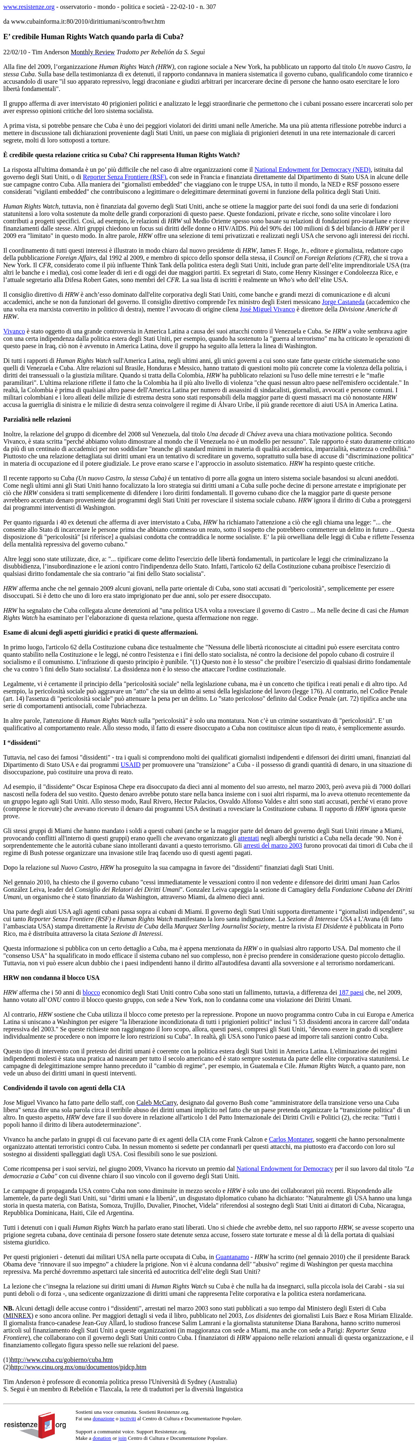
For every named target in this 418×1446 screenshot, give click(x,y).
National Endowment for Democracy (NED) (313, 169)
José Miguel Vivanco (267, 309)
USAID (131, 764)
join (122, 1438)
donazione (103, 1418)
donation (102, 1438)
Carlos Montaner (291, 1139)
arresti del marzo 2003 (273, 845)
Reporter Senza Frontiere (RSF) (124, 176)
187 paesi (351, 992)
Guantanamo (232, 1256)
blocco (91, 992)
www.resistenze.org (29, 6)
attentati (248, 838)
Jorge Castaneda (343, 301)
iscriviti (128, 1418)
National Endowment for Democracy (285, 1168)
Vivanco (14, 331)
